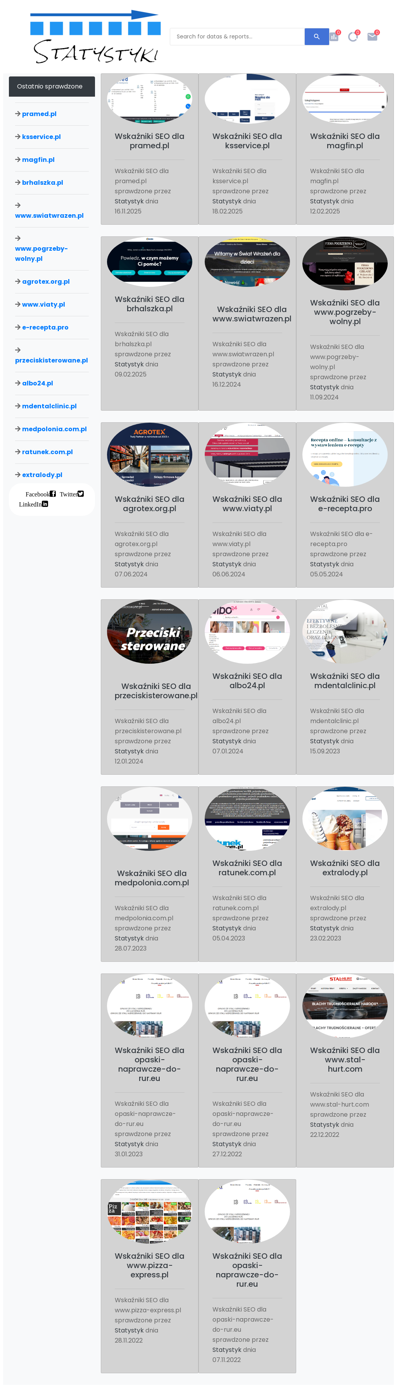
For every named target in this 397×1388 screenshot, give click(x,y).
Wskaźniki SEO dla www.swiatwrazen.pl (252, 314)
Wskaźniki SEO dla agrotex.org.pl (150, 503)
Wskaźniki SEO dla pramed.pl (150, 141)
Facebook (38, 494)
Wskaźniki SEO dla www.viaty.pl (247, 503)
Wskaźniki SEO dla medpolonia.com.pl (152, 878)
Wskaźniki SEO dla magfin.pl (345, 141)
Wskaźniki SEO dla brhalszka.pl (150, 304)
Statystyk (129, 201)
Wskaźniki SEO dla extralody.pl (345, 868)
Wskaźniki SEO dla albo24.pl (247, 680)
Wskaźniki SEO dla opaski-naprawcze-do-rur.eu (150, 1064)
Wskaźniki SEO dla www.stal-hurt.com (345, 1060)
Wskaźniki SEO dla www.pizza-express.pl (150, 1265)
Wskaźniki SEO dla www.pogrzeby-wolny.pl (345, 312)
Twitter (69, 494)
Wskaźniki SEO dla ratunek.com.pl (247, 868)
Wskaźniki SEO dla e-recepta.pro (345, 503)
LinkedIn (30, 504)
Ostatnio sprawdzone (50, 86)
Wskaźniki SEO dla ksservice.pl (247, 141)
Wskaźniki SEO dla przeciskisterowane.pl (156, 691)
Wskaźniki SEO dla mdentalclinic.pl (345, 680)
